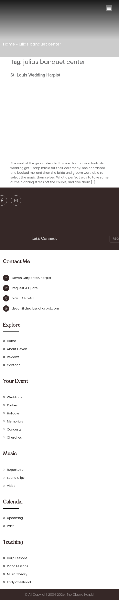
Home (9, 44)
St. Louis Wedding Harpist (35, 75)
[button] (109, 8)
